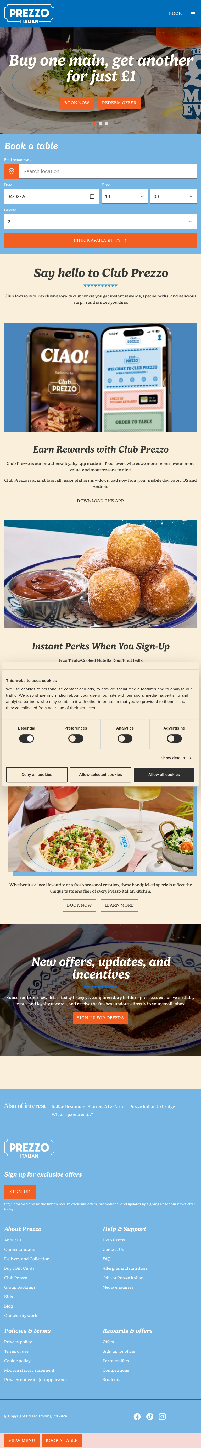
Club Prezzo (15, 1278)
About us (13, 1240)
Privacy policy (18, 1342)
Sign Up (20, 1192)
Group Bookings (20, 1288)
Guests (10, 210)
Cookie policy (17, 1361)
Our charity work (20, 1316)
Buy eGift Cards (19, 1269)
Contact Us (113, 1250)
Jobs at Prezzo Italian (123, 1278)
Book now (77, 103)
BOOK (175, 14)
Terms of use (16, 1352)
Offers (108, 1342)
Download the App (100, 501)
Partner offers (116, 1361)
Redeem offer (119, 103)
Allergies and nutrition (125, 1269)
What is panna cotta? (72, 1115)
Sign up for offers (100, 1018)
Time (106, 185)
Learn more (119, 906)
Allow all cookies (164, 774)
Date (8, 185)
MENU (21, 1441)
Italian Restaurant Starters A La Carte (88, 1107)
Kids (8, 1297)
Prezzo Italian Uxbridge (152, 1107)
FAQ (106, 1259)
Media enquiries (118, 1288)
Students (111, 1380)
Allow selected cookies (100, 774)
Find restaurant (17, 160)
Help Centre (114, 1240)
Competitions (116, 1371)
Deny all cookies (36, 774)
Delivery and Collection (26, 1259)
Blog (8, 1307)
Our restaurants (19, 1250)
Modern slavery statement (29, 1371)
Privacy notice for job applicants (35, 1380)
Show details (173, 758)
